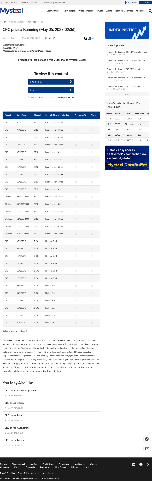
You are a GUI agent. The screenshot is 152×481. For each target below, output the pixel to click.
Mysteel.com (60, 3)
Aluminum (4, 467)
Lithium (74, 467)
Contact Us (36, 473)
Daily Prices (32, 22)
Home (5, 22)
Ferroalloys (64, 464)
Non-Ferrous (79, 464)
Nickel (86, 467)
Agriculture (45, 467)
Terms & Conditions (30, 3)
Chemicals (30, 467)
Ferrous (3, 464)
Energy (17, 467)
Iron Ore (33, 464)
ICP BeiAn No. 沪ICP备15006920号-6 (46, 479)
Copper (93, 464)
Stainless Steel (18, 464)
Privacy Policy (46, 3)
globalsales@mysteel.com (64, 97)
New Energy (60, 467)
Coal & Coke (48, 464)
